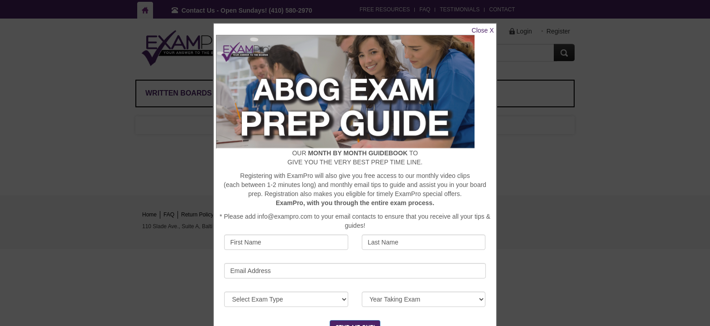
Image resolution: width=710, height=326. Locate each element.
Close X (483, 30)
